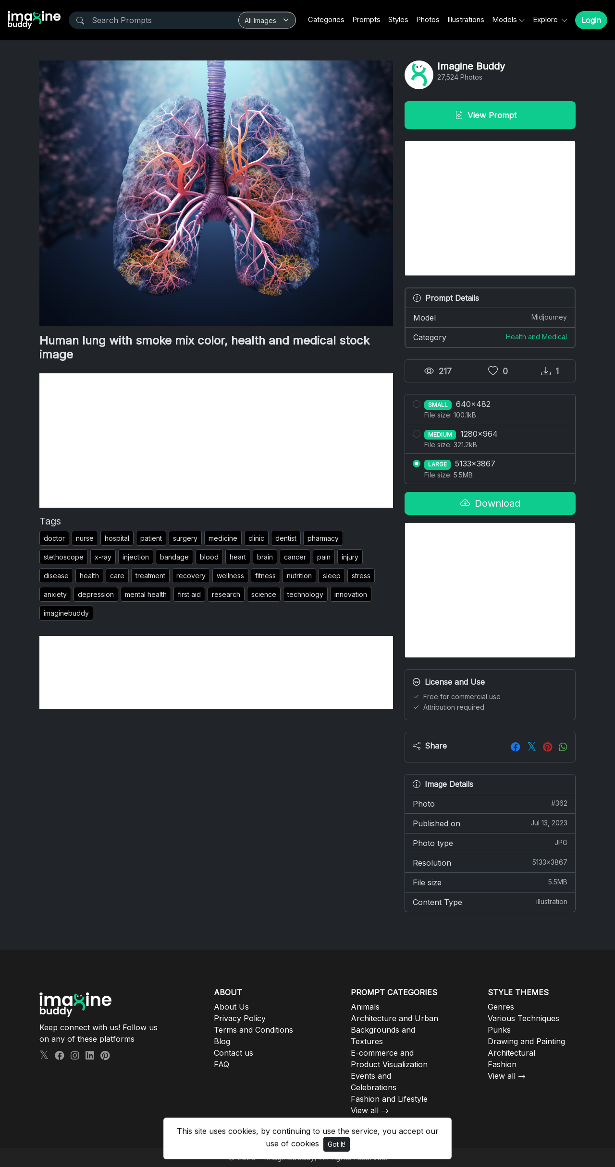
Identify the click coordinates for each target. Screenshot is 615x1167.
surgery (185, 538)
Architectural (511, 1053)
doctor (54, 538)
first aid (189, 594)
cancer (295, 557)
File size (490, 882)
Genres (501, 1007)
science (263, 594)
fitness (265, 576)
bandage (174, 557)
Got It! (336, 1144)
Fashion (502, 1064)
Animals (365, 1007)
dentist (285, 538)
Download (490, 503)
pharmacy (323, 538)
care (117, 576)
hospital (117, 538)
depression (96, 594)
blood (209, 557)
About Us (231, 1007)
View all (365, 1110)
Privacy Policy (240, 1018)
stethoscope (64, 557)
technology (305, 594)
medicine (223, 538)
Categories (326, 19)
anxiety (55, 594)
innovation (350, 594)
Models (504, 19)
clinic (256, 538)
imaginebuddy (66, 613)
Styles (398, 19)
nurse (85, 538)
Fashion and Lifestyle (389, 1099)
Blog (222, 1041)
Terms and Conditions (253, 1030)
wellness (230, 576)
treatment (150, 576)
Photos (428, 19)
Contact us (233, 1053)
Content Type (490, 901)
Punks (499, 1030)
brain (265, 557)
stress (361, 576)
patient (151, 538)
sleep (332, 576)
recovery (191, 576)
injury (350, 557)
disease (56, 576)
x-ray (103, 557)
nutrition (299, 576)
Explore (546, 19)
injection (136, 557)
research (226, 594)
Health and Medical (536, 337)
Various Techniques (523, 1018)
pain (324, 557)
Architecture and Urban (394, 1018)
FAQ (221, 1064)
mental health (146, 594)
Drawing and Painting (526, 1041)
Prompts (366, 19)
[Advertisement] (216, 440)
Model (490, 317)
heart (238, 557)
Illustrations (465, 19)
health (89, 576)
